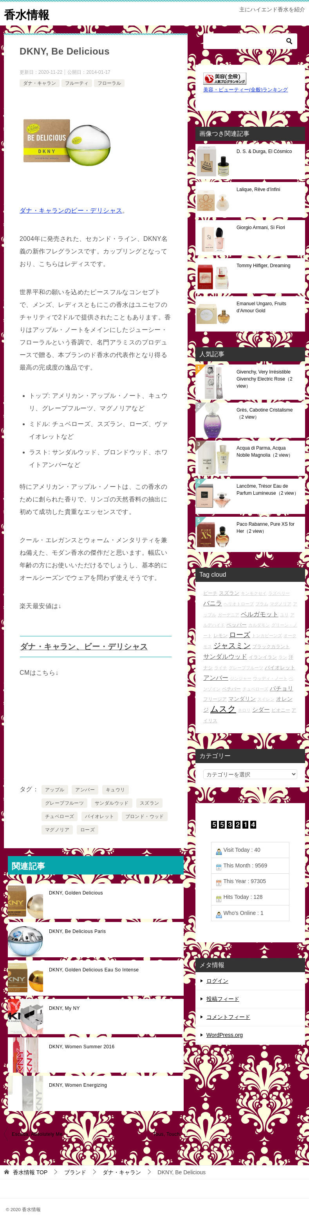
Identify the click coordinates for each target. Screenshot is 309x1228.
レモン (220, 635)
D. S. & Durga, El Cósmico (264, 151)
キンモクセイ (254, 593)
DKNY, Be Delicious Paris (77, 931)
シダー (261, 709)
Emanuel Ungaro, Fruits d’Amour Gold (261, 307)
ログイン (217, 981)
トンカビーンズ (267, 635)
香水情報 (27, 13)
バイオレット (99, 816)
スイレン (266, 699)
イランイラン (263, 657)
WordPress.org (224, 1035)
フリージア (215, 698)
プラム (261, 603)
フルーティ (77, 83)
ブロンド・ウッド (144, 816)
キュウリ (115, 790)
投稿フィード (222, 999)
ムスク (223, 709)
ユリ (284, 614)
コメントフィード (228, 1017)
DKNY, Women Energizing (78, 1085)
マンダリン (242, 699)
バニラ (212, 603)
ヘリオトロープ (239, 603)
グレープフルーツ (64, 803)
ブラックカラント (271, 646)
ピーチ (210, 593)
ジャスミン (232, 645)
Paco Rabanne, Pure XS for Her (266, 527)
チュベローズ (59, 816)
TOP (30, 1172)
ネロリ (244, 710)
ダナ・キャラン (39, 83)
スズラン (149, 803)
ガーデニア (228, 614)
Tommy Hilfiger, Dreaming (263, 265)
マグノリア (57, 830)
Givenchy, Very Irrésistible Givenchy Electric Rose (265, 379)
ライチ (220, 667)
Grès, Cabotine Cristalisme (265, 413)
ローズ (87, 830)
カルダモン (259, 625)
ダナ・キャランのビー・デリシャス (71, 210)
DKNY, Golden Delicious (76, 893)
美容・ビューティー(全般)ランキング (245, 90)
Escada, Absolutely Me (37, 1134)
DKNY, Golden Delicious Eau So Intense (94, 970)
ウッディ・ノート (270, 678)
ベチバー (231, 688)
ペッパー (236, 625)
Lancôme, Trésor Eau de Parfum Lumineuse (268, 489)
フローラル (109, 83)
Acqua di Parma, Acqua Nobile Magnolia (265, 451)
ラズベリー (279, 593)
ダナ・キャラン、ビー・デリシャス (84, 646)
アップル (55, 790)
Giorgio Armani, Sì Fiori (261, 227)
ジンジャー (240, 678)
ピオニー (280, 709)
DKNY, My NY (64, 1008)
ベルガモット (259, 614)
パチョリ (281, 688)
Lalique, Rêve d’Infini (258, 189)
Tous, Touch (166, 1134)
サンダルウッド (112, 803)
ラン (282, 657)
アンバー (85, 790)
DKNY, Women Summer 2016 (82, 1046)
